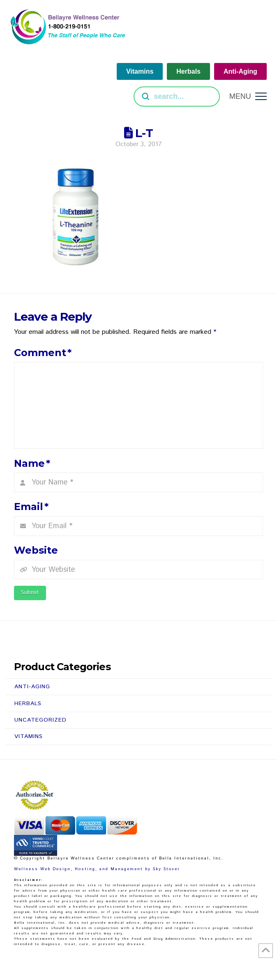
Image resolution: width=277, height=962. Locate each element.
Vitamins (28, 736)
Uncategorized (40, 720)
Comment (43, 353)
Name (32, 463)
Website (36, 550)
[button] (248, 96)
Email (31, 506)
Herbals (28, 703)
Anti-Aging (32, 686)
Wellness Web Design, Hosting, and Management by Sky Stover (97, 869)
